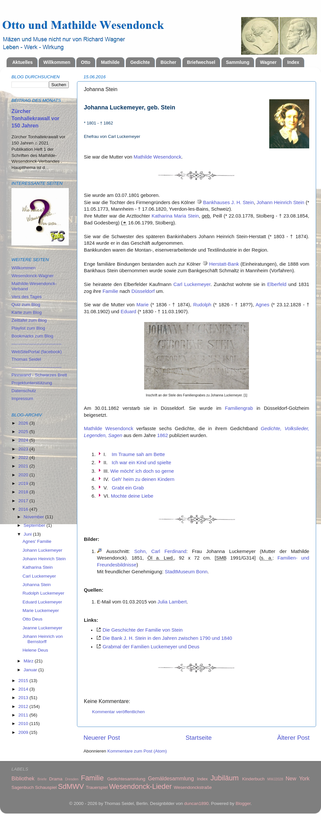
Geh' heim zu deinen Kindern (143, 479)
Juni (28, 534)
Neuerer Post (102, 737)
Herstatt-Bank (224, 264)
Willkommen (56, 62)
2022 (23, 457)
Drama (56, 778)
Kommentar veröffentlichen (118, 711)
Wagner (268, 62)
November (34, 516)
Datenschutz (23, 390)
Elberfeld (277, 284)
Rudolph (202, 304)
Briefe (42, 779)
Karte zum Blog (26, 312)
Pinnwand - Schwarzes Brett (39, 374)
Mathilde (110, 62)
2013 (23, 697)
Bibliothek (22, 778)
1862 (162, 435)
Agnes (262, 304)
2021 (23, 466)
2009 (23, 732)
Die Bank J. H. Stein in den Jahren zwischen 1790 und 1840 (167, 638)
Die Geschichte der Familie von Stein (142, 630)
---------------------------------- (36, 343)
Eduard (128, 311)
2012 (23, 706)
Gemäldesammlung (171, 778)
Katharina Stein (38, 567)
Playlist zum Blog (28, 328)
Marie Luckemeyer (41, 610)
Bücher (168, 62)
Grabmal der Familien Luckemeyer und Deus (151, 646)
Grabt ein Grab (128, 487)
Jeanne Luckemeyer (43, 627)
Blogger (243, 803)
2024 (23, 440)
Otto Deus (33, 619)
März (29, 660)
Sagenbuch (22, 787)
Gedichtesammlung (126, 778)
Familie (110, 291)
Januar (31, 669)
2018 (23, 491)
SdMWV (71, 786)
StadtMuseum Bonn (186, 571)
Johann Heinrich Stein (280, 202)
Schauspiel (46, 787)
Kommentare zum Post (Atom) (137, 751)
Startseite (198, 737)
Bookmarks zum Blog (32, 336)
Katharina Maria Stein (175, 216)
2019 (23, 483)
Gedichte (140, 62)
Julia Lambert (172, 601)
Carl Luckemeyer (191, 284)
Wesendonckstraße (193, 787)
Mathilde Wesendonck (157, 157)
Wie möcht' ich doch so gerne (142, 471)
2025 (23, 431)
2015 (23, 680)
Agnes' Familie (37, 541)
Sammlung (238, 62)
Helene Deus (35, 650)
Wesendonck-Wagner (32, 275)
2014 (23, 689)
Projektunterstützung (31, 382)
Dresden (72, 779)
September (35, 525)
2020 (23, 474)
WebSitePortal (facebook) (36, 351)
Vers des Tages (26, 296)
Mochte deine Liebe (132, 496)
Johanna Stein (37, 584)
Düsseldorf (143, 291)
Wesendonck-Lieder (140, 786)
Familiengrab (239, 408)
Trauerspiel (97, 787)
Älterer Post (293, 737)
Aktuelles (22, 62)
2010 (23, 723)
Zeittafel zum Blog (29, 320)
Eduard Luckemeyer (42, 602)
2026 (23, 423)
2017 (23, 500)
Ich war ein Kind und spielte (141, 462)
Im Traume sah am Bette (138, 454)
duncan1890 (196, 803)
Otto (85, 62)
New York (298, 778)
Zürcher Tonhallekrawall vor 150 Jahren (35, 118)
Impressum (22, 398)
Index (293, 62)
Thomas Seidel (26, 359)
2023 (23, 449)
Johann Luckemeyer (43, 550)
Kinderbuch (253, 778)
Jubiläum (224, 778)
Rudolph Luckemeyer (44, 593)
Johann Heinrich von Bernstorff (43, 639)
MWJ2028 (275, 779)
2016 (23, 509)
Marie (143, 304)
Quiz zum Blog (25, 304)
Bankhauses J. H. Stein (228, 202)
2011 (23, 715)
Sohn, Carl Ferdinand (160, 551)
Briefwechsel (201, 62)
